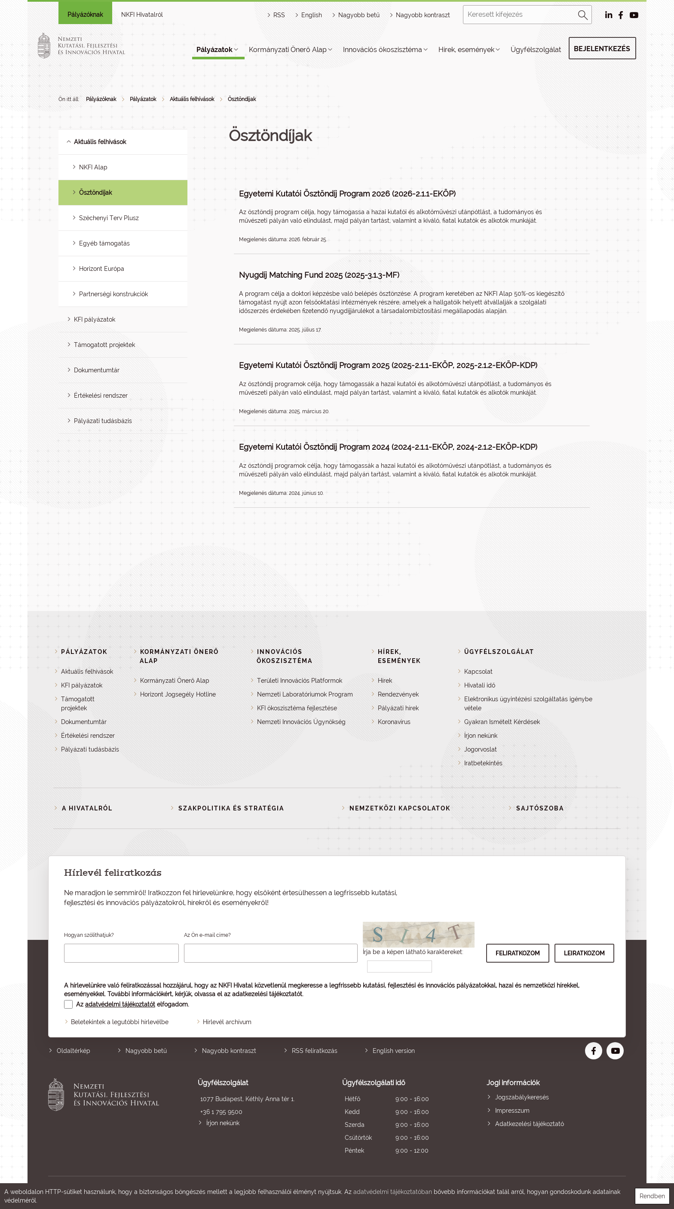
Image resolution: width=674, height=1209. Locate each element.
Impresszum (512, 1110)
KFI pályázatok (94, 319)
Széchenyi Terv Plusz (109, 218)
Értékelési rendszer (101, 395)
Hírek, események (466, 50)
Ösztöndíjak (242, 99)
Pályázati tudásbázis (103, 420)
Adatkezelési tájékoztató (529, 1123)
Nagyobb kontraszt (423, 15)
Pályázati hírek (398, 708)
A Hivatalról (87, 808)
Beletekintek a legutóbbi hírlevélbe (119, 1022)
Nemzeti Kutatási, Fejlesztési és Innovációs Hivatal (106, 1117)
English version (394, 1050)
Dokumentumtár (96, 370)
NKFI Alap (93, 167)
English (311, 15)
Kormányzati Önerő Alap (288, 50)
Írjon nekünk (480, 735)
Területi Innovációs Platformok (299, 680)
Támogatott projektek (104, 344)
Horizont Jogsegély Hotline (178, 694)
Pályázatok (214, 50)
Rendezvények (398, 694)
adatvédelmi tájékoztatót (120, 1004)
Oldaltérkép (73, 1050)
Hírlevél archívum (227, 1022)
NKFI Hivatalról (142, 14)
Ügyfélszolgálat (536, 50)
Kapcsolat (478, 671)
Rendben (652, 1196)
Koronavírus (394, 721)
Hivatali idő (479, 685)
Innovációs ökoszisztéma (382, 50)
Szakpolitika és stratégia (231, 808)
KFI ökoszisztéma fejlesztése (297, 708)
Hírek (385, 680)
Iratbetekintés (483, 763)
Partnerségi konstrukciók (113, 294)
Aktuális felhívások (192, 99)
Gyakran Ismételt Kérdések (502, 721)
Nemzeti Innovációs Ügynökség (301, 721)
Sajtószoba (540, 808)
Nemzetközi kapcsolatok (399, 808)
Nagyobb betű (146, 1050)
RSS (279, 15)
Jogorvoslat (480, 749)
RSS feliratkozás (314, 1050)
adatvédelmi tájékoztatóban (392, 1191)
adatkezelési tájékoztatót (267, 994)
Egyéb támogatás (104, 243)
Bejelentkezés (602, 49)
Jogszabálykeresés (522, 1097)
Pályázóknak (85, 14)
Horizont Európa (101, 268)
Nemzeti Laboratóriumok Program (305, 694)
